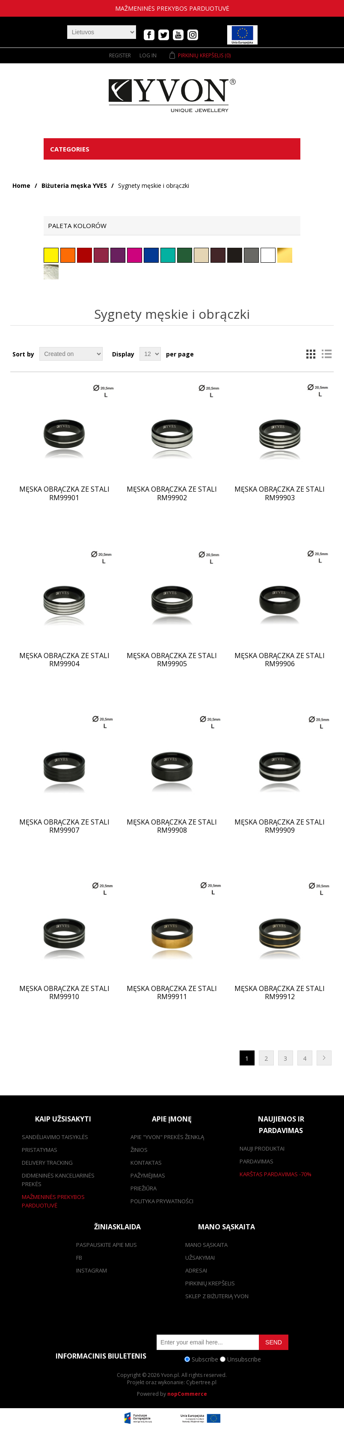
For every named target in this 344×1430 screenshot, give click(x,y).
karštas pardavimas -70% (275, 1174)
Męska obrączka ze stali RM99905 (172, 660)
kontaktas (146, 1162)
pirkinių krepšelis (210, 1283)
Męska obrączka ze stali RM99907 (64, 826)
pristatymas (39, 1150)
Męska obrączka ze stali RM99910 (64, 993)
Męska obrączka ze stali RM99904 (64, 660)
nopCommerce (187, 1393)
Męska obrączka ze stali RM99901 (64, 493)
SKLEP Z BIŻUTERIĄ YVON (217, 1296)
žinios (139, 1150)
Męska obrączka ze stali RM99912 (279, 993)
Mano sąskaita (206, 1245)
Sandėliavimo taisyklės (55, 1137)
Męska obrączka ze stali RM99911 (172, 993)
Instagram (91, 1270)
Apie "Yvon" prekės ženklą (167, 1137)
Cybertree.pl (201, 1382)
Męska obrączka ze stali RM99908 (172, 826)
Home (21, 185)
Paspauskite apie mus (106, 1245)
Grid (311, 354)
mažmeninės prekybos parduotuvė (172, 8)
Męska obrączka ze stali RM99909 (279, 826)
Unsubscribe (244, 1359)
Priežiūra (143, 1188)
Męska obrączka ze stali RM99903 (279, 493)
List (326, 354)
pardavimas (256, 1161)
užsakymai (200, 1257)
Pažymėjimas (147, 1175)
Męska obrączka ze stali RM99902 (172, 493)
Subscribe (205, 1359)
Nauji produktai (262, 1148)
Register (120, 55)
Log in (148, 55)
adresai (196, 1270)
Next (324, 1057)
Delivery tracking (47, 1162)
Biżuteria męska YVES (74, 185)
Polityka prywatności (161, 1201)
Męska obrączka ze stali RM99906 (279, 660)
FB (79, 1257)
